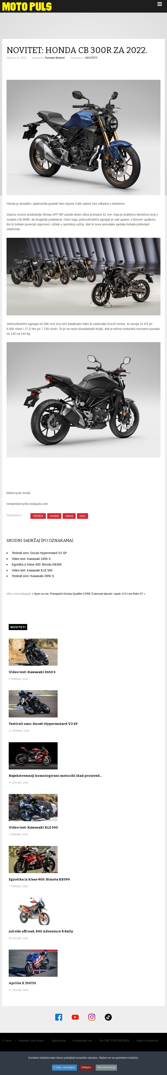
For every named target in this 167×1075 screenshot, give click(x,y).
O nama (7, 1040)
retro (82, 516)
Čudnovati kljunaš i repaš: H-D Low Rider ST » (118, 593)
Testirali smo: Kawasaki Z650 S (33, 576)
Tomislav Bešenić (55, 57)
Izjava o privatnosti (147, 1040)
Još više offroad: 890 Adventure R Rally (41, 931)
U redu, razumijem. (64, 1068)
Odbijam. (86, 1068)
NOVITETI (91, 57)
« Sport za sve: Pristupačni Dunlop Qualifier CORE (61, 593)
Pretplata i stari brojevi (31, 1040)
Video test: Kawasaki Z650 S (31, 559)
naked (69, 516)
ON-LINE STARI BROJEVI (114, 1040)
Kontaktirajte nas (82, 1040)
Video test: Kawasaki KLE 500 (32, 570)
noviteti (54, 516)
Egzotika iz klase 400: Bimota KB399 (37, 564)
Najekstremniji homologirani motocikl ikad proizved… (55, 776)
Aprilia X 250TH (22, 983)
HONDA (38, 516)
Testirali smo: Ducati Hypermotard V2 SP (39, 553)
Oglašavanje (58, 1040)
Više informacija (107, 1068)
